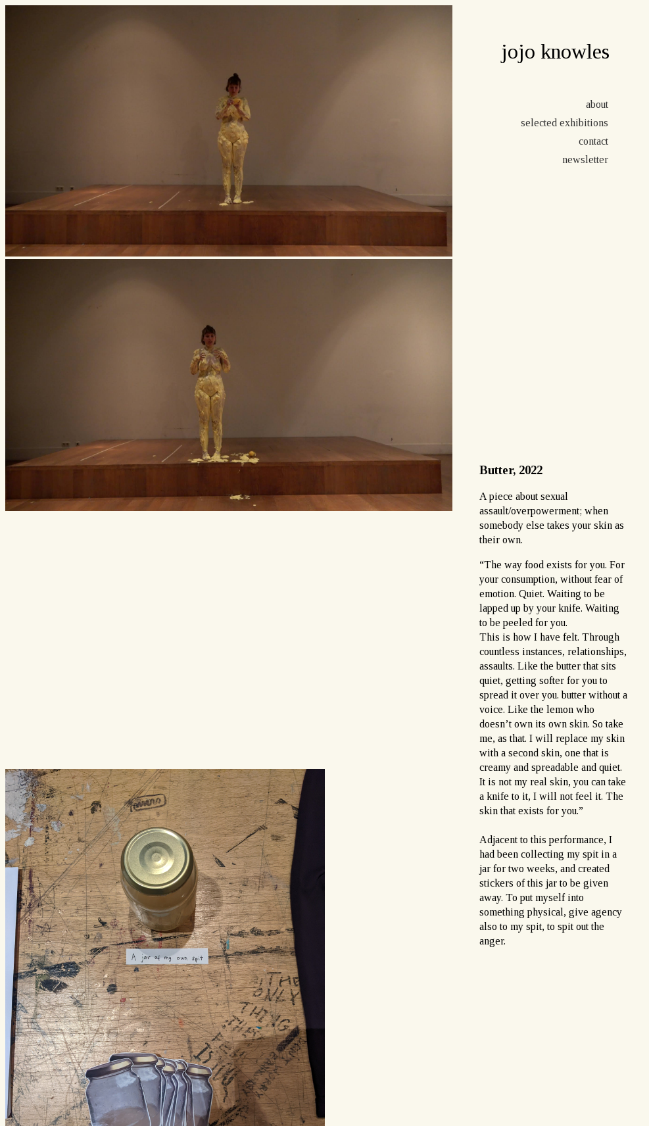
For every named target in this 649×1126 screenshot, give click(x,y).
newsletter (585, 159)
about (597, 104)
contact (593, 141)
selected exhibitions (564, 122)
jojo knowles (555, 51)
